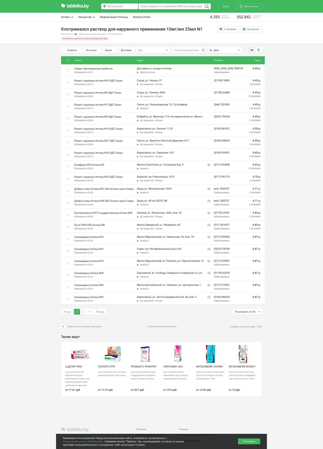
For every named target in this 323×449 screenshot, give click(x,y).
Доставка (124, 50)
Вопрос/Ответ (142, 17)
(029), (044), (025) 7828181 (228, 68)
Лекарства (86, 17)
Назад (66, 311)
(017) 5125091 (222, 260)
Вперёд (100, 311)
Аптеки (67, 17)
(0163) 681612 (222, 128)
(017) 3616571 (222, 224)
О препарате (228, 29)
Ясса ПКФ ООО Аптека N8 (89, 225)
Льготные (89, 50)
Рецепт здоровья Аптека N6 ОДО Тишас (98, 92)
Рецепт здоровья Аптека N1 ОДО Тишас (98, 104)
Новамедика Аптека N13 (88, 249)
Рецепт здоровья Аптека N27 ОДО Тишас (98, 140)
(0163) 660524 (222, 296)
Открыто (70, 50)
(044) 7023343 (222, 104)
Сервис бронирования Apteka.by (93, 68)
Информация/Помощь (114, 17)
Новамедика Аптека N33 (88, 285)
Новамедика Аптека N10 (88, 237)
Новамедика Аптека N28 (88, 273)
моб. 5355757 (221, 188)
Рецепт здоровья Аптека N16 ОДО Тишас (98, 80)
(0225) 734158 (222, 116)
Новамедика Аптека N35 (88, 297)
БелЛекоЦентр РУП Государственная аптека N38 (103, 212)
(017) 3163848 (222, 164)
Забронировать (221, 72)
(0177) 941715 (222, 176)
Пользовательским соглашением (83, 441)
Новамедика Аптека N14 (88, 261)
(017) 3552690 (222, 236)
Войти (226, 6)
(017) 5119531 (222, 284)
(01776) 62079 (222, 272)
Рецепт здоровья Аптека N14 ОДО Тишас (98, 128)
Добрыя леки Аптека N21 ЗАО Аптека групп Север (104, 188)
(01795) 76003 (222, 80)
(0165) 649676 (222, 140)
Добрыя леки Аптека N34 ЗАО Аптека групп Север (104, 200)
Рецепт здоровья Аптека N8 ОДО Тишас (98, 116)
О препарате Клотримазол (162, 326)
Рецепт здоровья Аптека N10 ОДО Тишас (98, 176)
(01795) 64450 (222, 92)
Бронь (106, 50)
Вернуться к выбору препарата (81, 326)
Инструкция (251, 29)
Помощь (183, 429)
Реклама (141, 429)
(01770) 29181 (222, 212)
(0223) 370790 (222, 248)
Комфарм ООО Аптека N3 (89, 164)
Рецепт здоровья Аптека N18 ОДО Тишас (98, 152)
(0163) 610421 (222, 152)
